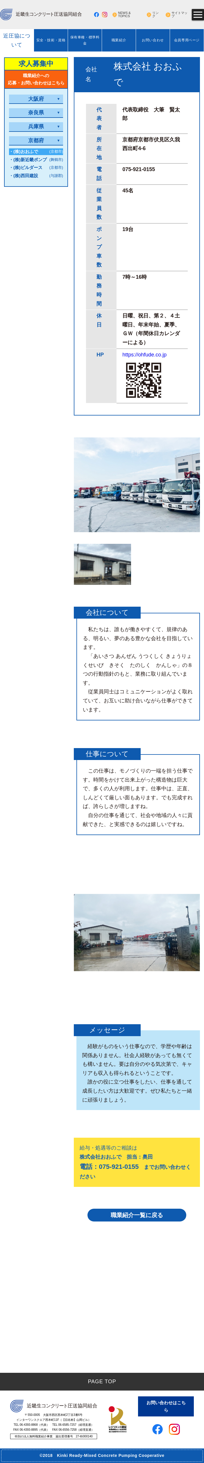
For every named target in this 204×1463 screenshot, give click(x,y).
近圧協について (17, 40)
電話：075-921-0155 (109, 1166)
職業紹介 (119, 40)
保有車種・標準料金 (85, 40)
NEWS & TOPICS (124, 14)
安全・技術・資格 (51, 40)
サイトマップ (179, 14)
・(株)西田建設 (36, 176)
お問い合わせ (153, 40)
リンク (155, 14)
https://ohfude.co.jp (144, 355)
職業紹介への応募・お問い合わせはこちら (36, 79)
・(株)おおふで (36, 151)
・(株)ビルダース (36, 167)
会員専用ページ (187, 40)
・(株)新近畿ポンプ (36, 160)
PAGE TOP (102, 1381)
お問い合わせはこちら (166, 1406)
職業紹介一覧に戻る (137, 1215)
